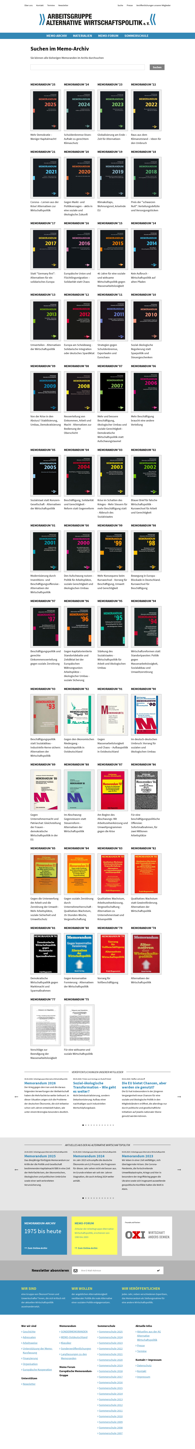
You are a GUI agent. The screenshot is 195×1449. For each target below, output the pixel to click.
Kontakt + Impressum (148, 1360)
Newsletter (63, 5)
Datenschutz (144, 1365)
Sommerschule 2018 (111, 1371)
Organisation (30, 1364)
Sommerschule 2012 (111, 1405)
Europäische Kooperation (37, 1369)
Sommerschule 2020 (111, 1360)
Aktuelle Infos (144, 1326)
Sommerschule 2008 (111, 1427)
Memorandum (67, 1326)
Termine (51, 5)
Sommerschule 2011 (111, 1410)
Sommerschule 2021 (111, 1354)
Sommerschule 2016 (111, 1382)
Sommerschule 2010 (111, 1416)
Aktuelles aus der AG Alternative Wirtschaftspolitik (149, 1336)
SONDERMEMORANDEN (74, 1331)
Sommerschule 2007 (111, 1433)
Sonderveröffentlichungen (76, 1348)
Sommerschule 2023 (111, 1343)
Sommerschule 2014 (111, 1393)
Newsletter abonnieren (50, 1270)
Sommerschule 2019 (111, 1365)
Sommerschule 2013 (111, 1399)
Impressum (143, 1376)
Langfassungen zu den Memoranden (74, 1356)
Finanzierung (30, 1358)
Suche (120, 5)
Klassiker (66, 1343)
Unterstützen (29, 1378)
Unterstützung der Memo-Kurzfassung (38, 1350)
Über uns (28, 5)
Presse (130, 5)
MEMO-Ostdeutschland (74, 1337)
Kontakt (40, 5)
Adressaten (29, 1337)
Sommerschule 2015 (111, 1388)
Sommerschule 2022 (111, 1348)
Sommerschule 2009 (111, 1422)
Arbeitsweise (30, 1343)
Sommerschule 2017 (111, 1376)
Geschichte (29, 1331)
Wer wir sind (28, 1326)
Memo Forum (67, 1367)
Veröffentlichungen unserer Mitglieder (153, 5)
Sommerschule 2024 (111, 1337)
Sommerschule (106, 1326)
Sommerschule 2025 (111, 1331)
